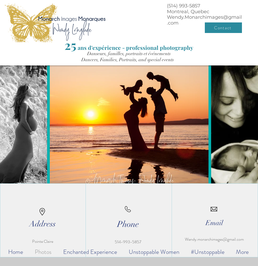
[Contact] (223, 27)
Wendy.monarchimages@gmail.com (214, 239)
